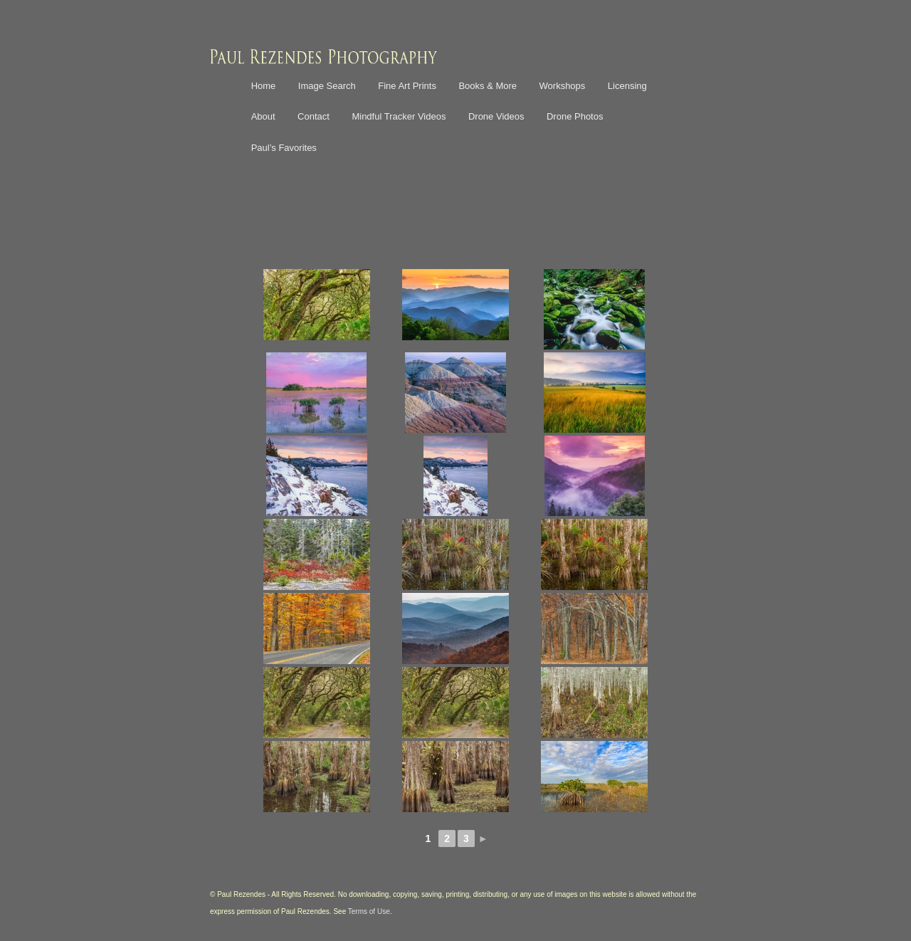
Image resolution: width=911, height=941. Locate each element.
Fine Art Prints (407, 85)
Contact (313, 116)
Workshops (562, 85)
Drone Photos (575, 116)
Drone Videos (496, 116)
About (263, 116)
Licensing (627, 85)
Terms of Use (369, 911)
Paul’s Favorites (284, 147)
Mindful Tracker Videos (399, 116)
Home (263, 85)
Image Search (327, 85)
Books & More (487, 85)
